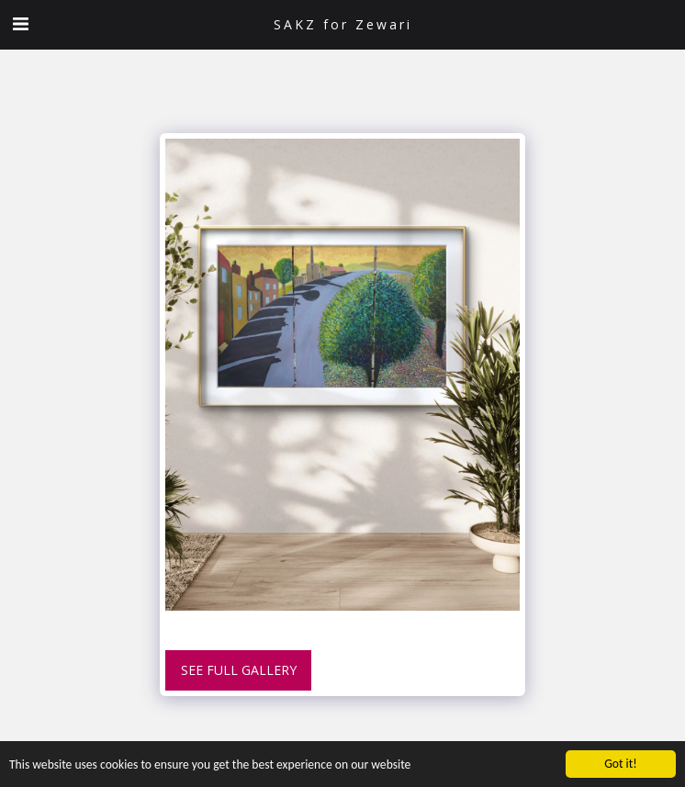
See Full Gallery (239, 670)
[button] (20, 23)
